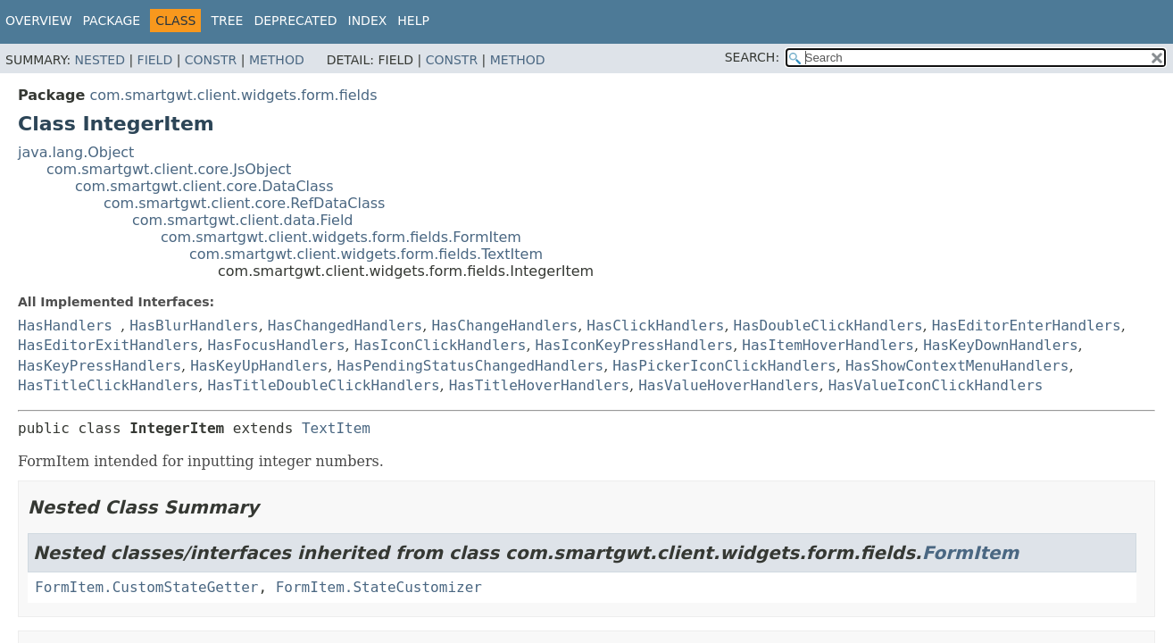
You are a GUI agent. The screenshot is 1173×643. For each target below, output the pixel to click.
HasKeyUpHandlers (259, 365)
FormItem (970, 553)
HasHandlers (65, 325)
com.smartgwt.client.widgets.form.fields (233, 95)
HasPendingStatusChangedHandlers (470, 365)
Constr (211, 60)
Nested (100, 60)
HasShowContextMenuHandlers (957, 365)
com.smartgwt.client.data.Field (243, 220)
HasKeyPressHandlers (99, 365)
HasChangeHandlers (504, 325)
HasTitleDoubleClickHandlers (323, 385)
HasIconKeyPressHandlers (635, 345)
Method (276, 60)
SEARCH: (752, 57)
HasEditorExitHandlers (108, 345)
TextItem (336, 428)
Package (112, 20)
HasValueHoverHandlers (728, 385)
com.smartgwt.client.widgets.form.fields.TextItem (366, 254)
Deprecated (295, 20)
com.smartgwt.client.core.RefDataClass (244, 203)
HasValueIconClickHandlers (936, 385)
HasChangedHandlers (345, 325)
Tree (227, 20)
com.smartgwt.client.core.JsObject (168, 169)
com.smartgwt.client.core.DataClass (204, 186)
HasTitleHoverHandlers (539, 385)
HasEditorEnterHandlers (1026, 325)
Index (367, 20)
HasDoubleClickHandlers (828, 325)
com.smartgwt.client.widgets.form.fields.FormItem (341, 237)
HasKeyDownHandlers (1000, 345)
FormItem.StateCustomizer (379, 587)
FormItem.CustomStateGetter (146, 587)
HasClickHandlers (655, 325)
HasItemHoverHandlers (828, 345)
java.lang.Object (76, 152)
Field (155, 60)
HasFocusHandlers (276, 345)
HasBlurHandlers (194, 325)
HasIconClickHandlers (440, 345)
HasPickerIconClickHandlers (724, 365)
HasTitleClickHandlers (108, 385)
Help (413, 20)
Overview (38, 20)
